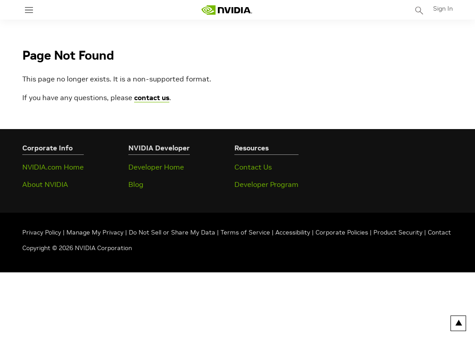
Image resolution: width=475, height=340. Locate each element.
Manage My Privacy (94, 232)
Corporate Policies (341, 232)
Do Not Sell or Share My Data (172, 232)
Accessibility (292, 232)
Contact (439, 232)
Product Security (397, 232)
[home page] (226, 10)
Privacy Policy (42, 232)
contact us (151, 97)
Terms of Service (245, 232)
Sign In (443, 8)
